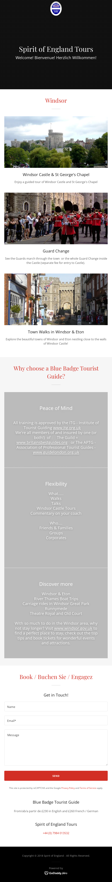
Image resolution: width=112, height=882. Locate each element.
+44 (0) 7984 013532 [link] (56, 833)
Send (56, 776)
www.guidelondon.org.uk (56, 452)
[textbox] (56, 706)
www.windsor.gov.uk (73, 628)
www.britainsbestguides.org (41, 442)
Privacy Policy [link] (68, 788)
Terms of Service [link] (88, 788)
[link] (56, 8)
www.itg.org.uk (67, 427)
